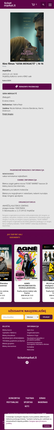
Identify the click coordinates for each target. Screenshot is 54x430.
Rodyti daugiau (7, 114)
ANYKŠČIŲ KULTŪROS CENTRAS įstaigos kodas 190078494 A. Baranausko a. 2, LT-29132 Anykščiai (18, 208)
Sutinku (47, 426)
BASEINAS (43, 402)
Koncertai (14, 398)
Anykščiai (6, 70)
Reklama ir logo (32, 335)
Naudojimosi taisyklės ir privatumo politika (35, 339)
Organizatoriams (33, 333)
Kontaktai (30, 347)
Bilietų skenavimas (9, 346)
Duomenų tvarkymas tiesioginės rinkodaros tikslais (38, 343)
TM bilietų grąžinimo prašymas (13, 341)
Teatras (29, 398)
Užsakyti (46, 317)
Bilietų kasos (7, 330)
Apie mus (30, 330)
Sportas (28, 402)
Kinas (4, 66)
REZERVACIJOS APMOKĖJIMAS (13, 338)
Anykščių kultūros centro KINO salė (16, 76)
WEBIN (44, 413)
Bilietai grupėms (8, 343)
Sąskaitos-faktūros (9, 333)
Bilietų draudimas (8, 335)
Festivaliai (12, 402)
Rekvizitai (30, 350)
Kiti (27, 406)
